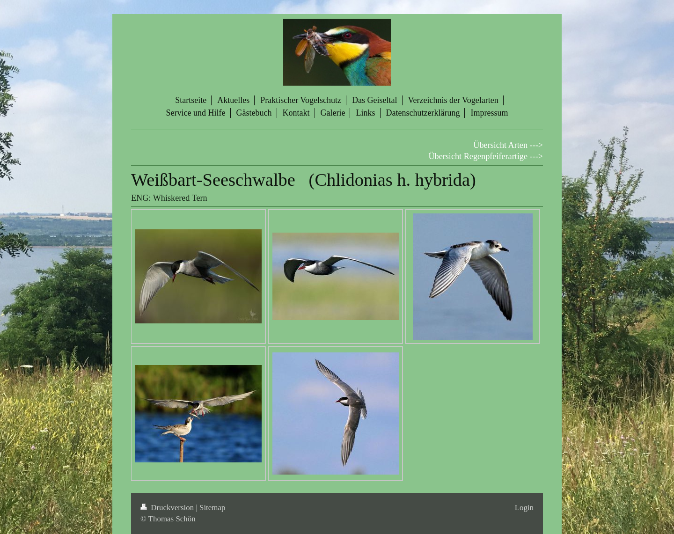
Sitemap (212, 507)
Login (524, 507)
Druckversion (168, 507)
